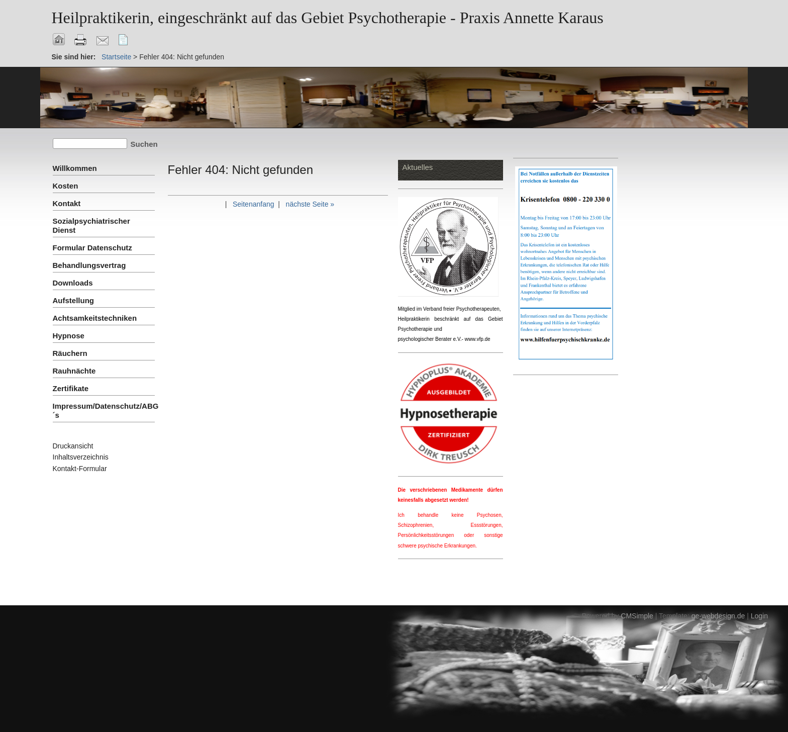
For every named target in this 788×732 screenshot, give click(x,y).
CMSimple (637, 616)
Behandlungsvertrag (89, 265)
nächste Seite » (310, 204)
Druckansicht (73, 446)
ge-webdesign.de (718, 616)
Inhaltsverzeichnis (81, 457)
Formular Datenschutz (92, 247)
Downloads (73, 283)
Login (759, 616)
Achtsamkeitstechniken (95, 318)
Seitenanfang (253, 204)
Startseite (116, 57)
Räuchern (70, 353)
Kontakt (67, 203)
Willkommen (75, 168)
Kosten (65, 185)
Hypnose (68, 335)
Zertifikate (71, 388)
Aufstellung (73, 300)
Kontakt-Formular (80, 469)
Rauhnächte (74, 371)
